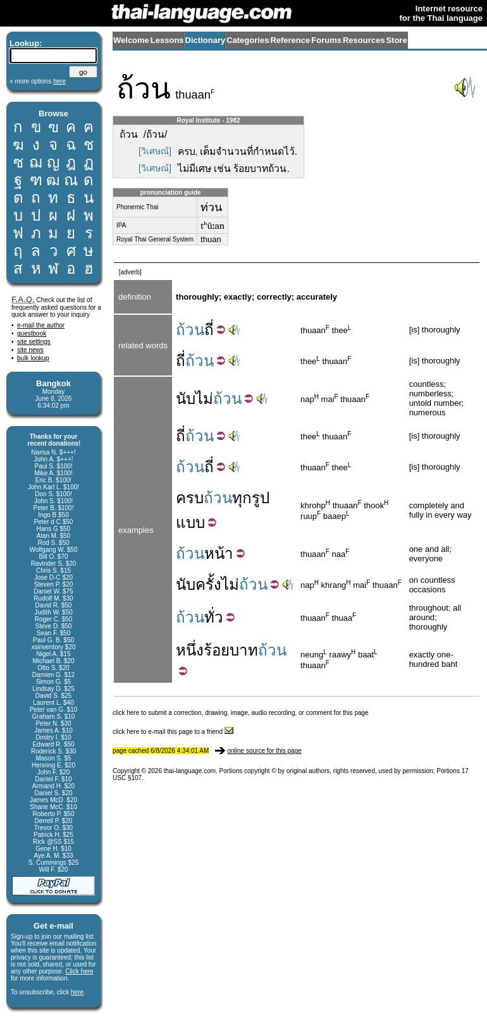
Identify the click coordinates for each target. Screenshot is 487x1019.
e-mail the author (41, 325)
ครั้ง (208, 584)
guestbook (31, 333)
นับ (185, 398)
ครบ (190, 497)
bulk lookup (33, 358)
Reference (290, 40)
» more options (37, 81)
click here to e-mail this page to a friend (173, 731)
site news (30, 349)
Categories (247, 40)
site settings (34, 341)
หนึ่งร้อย (203, 650)
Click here (79, 971)
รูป (260, 497)
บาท (244, 650)
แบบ (190, 522)
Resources (364, 40)
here (77, 992)
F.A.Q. (23, 299)
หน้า (218, 553)
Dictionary (205, 40)
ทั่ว (213, 617)
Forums (326, 40)
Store (396, 40)
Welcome (131, 40)
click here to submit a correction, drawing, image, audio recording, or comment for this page (241, 712)
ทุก (242, 497)
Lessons (167, 40)
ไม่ (204, 398)
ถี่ (209, 329)
